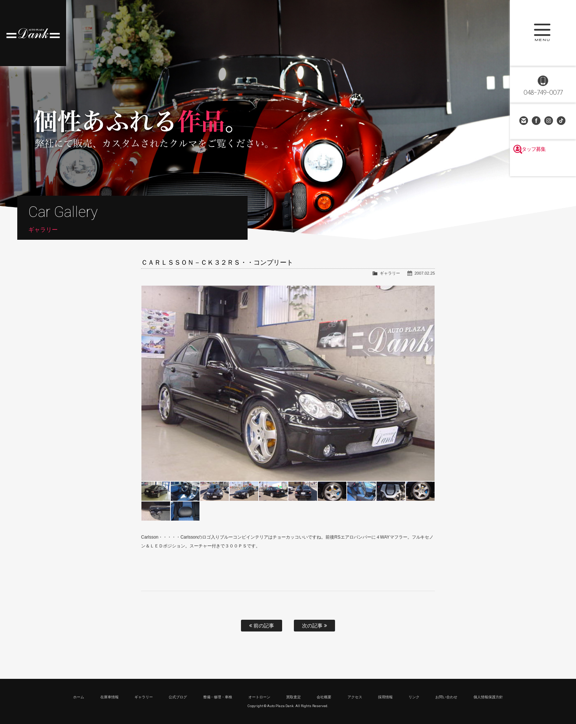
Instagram (549, 121)
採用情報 (385, 697)
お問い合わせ (524, 121)
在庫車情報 (109, 697)
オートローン (259, 697)
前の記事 (261, 626)
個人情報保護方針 (488, 697)
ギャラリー (390, 273)
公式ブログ (178, 697)
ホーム (78, 697)
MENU (543, 33)
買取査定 (293, 697)
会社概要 (324, 697)
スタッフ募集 (543, 166)
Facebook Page (536, 121)
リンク (414, 697)
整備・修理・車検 (218, 697)
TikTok (561, 121)
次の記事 (314, 626)
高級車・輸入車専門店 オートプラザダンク (33, 33)
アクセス (355, 697)
